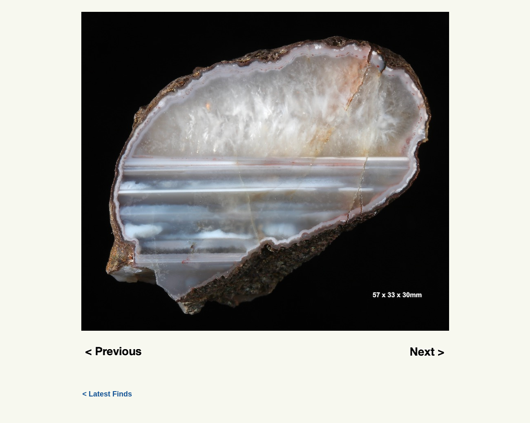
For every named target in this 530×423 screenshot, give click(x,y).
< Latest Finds (107, 394)
